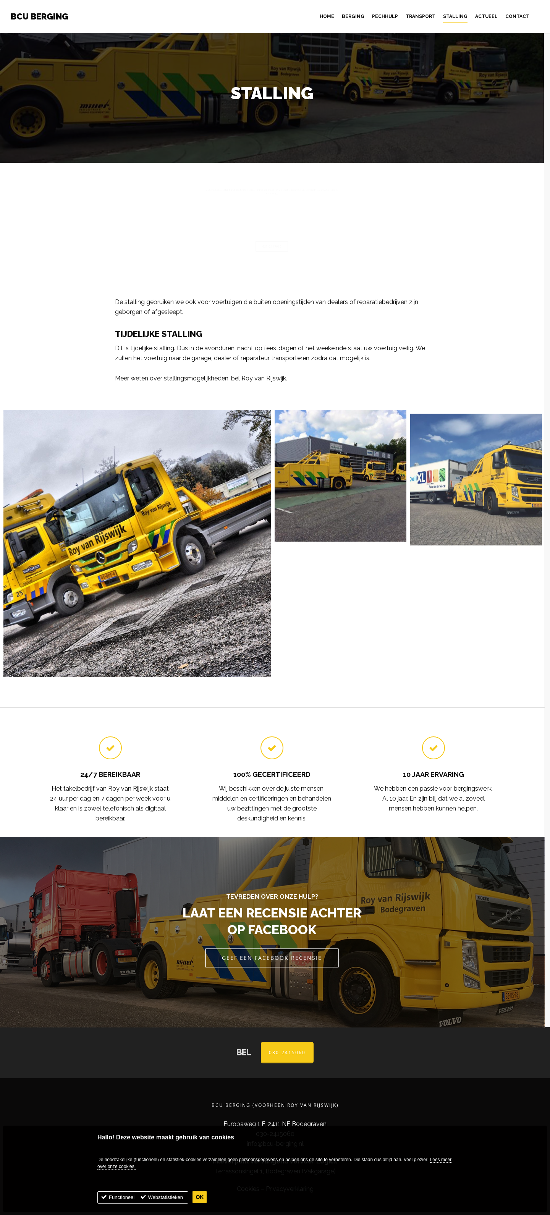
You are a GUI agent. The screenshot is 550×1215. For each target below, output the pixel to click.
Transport (420, 16)
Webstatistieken (165, 1199)
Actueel (486, 16)
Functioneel (121, 1199)
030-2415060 (287, 1052)
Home (327, 16)
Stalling (455, 16)
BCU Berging (39, 16)
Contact (517, 16)
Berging (353, 16)
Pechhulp (385, 16)
